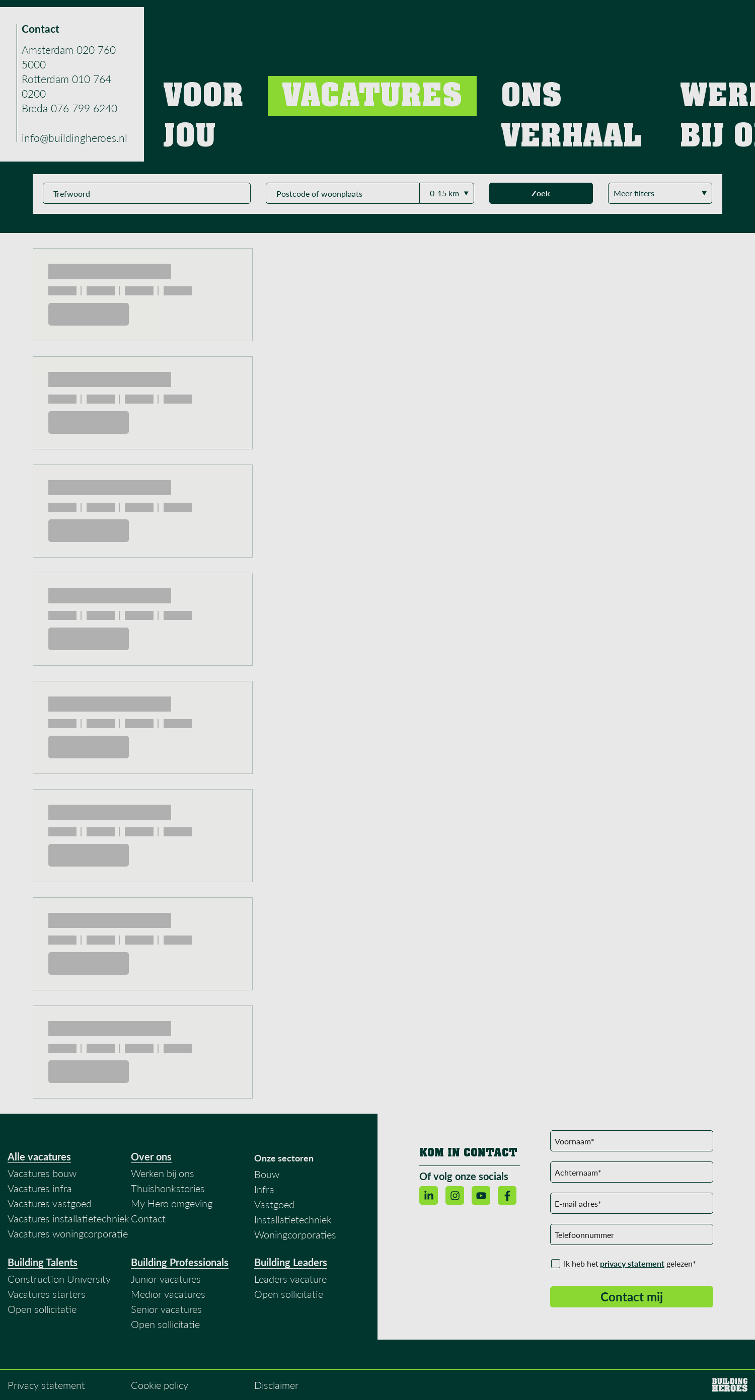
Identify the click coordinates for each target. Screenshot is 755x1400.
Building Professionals (180, 1262)
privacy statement (632, 1263)
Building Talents (43, 1262)
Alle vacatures (39, 1156)
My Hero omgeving (171, 1203)
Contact (671, 20)
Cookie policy (159, 1385)
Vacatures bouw (42, 1173)
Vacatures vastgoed (50, 1203)
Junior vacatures (166, 1279)
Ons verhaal (530, 20)
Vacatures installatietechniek (68, 1218)
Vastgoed (274, 1204)
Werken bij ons (604, 20)
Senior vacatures (166, 1309)
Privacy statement (46, 1385)
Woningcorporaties (295, 1234)
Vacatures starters (47, 1294)
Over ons (151, 1156)
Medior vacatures (168, 1294)
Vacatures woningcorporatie (68, 1233)
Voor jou (404, 20)
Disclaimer (276, 1385)
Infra (264, 1189)
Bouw (266, 1174)
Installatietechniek (293, 1219)
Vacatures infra (40, 1188)
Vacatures (463, 20)
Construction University (59, 1279)
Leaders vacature (290, 1279)
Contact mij (631, 1296)
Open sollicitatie (42, 1309)
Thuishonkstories (168, 1188)
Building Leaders (290, 1262)
